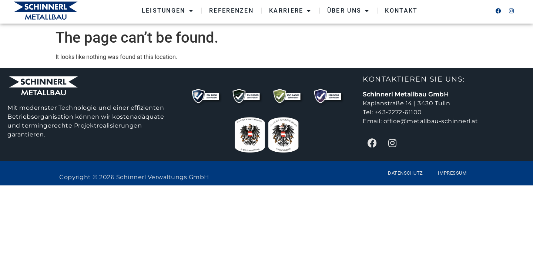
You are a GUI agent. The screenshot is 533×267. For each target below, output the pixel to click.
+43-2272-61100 (398, 112)
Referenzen (231, 8)
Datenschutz (405, 173)
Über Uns (348, 9)
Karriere (290, 9)
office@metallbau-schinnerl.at (430, 121)
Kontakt (401, 8)
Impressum (452, 173)
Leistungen (168, 9)
